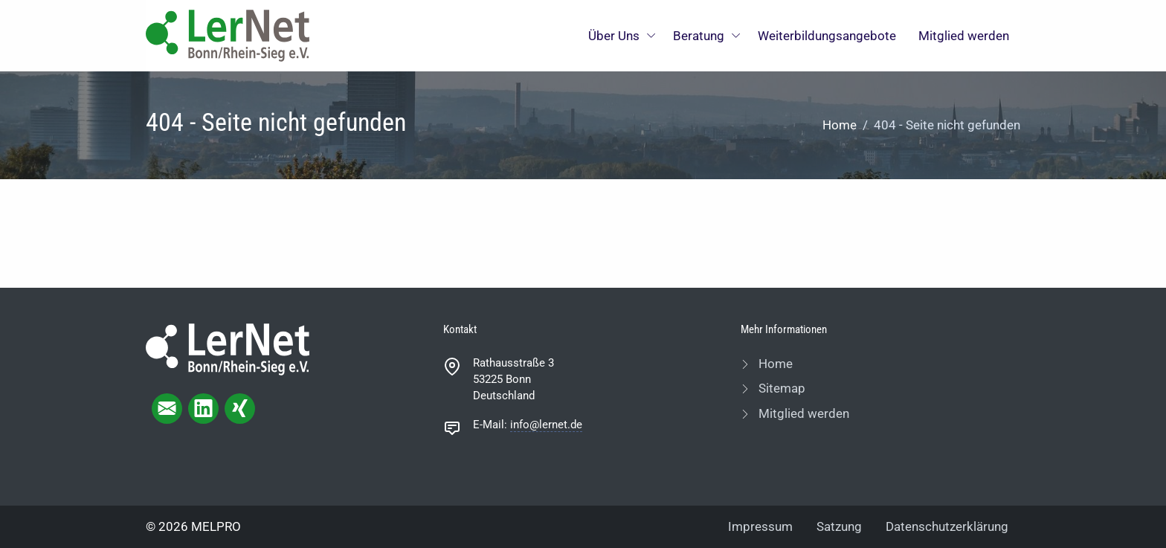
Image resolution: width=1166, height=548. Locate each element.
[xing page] (240, 408)
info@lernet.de (546, 424)
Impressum (760, 526)
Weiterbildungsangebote (827, 35)
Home (839, 124)
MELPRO (216, 526)
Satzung (839, 526)
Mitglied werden (963, 35)
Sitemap (780, 388)
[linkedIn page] (203, 408)
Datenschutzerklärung (947, 526)
